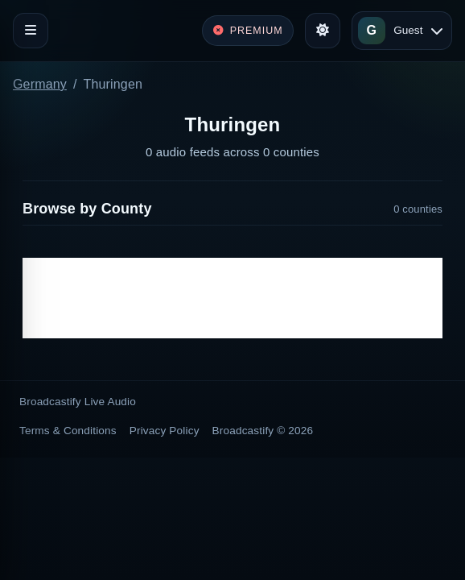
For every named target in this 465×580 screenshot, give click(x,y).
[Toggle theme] (322, 30)
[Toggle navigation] (30, 30)
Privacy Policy (165, 431)
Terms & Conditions (68, 431)
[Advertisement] (232, 298)
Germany (40, 84)
